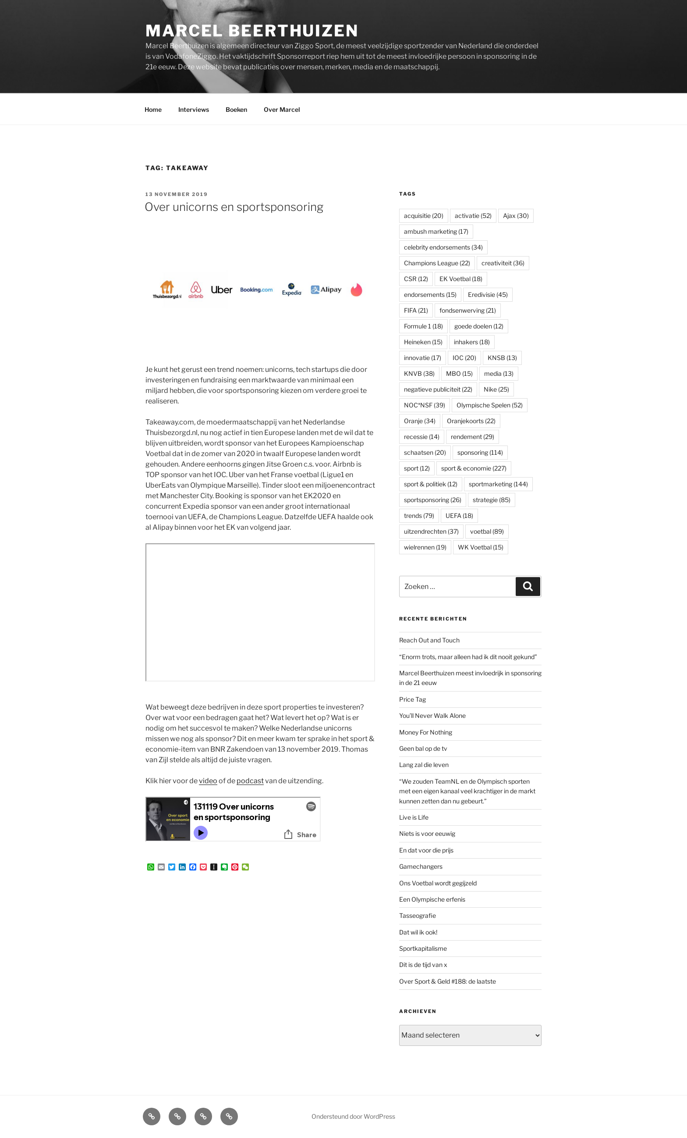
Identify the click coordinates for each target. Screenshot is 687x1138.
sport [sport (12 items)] (417, 468)
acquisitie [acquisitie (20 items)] (423, 215)
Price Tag (412, 699)
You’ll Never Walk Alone (432, 715)
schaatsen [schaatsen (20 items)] (425, 452)
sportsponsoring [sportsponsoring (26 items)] (432, 499)
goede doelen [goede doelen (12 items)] (478, 326)
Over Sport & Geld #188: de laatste (447, 981)
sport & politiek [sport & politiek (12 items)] (430, 484)
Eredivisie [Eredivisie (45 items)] (488, 294)
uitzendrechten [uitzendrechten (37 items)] (431, 531)
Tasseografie (417, 915)
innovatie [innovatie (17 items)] (422, 357)
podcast (250, 781)
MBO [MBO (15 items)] (459, 373)
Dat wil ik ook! (418, 932)
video (208, 781)
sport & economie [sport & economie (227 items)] (473, 468)
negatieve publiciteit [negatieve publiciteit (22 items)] (438, 389)
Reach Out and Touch (429, 640)
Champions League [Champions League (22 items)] (437, 263)
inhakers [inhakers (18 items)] (472, 342)
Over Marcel (282, 109)
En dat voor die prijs (426, 850)
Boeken (236, 109)
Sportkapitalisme (423, 948)
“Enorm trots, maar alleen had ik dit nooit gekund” (468, 656)
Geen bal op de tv (423, 748)
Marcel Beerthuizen (252, 30)
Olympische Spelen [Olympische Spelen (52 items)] (490, 405)
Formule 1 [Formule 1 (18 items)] (423, 326)
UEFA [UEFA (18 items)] (459, 515)
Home (153, 109)
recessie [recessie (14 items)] (421, 436)
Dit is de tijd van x (423, 964)
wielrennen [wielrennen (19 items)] (425, 547)
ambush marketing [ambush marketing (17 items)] (436, 231)
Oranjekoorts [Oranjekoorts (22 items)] (471, 421)
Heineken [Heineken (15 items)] (423, 342)
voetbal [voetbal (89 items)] (487, 531)
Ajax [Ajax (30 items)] (516, 215)
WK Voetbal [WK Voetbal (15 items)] (480, 547)
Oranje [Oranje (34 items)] (420, 421)
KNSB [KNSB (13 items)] (502, 357)
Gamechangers (421, 866)
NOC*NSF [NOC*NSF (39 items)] (424, 405)
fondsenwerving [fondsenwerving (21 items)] (467, 310)
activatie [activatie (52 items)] (473, 215)
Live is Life (413, 817)
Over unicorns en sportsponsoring (234, 207)
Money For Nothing (425, 732)
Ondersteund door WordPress (353, 1116)
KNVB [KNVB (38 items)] (419, 373)
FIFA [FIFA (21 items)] (416, 310)
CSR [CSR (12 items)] (416, 278)
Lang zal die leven (424, 764)
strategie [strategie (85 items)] (491, 499)
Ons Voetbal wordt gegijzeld (438, 883)
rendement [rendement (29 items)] (472, 436)
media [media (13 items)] (498, 373)
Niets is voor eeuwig (427, 833)
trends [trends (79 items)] (419, 515)
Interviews (193, 109)
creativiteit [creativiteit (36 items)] (503, 263)
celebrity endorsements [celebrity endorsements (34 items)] (443, 247)
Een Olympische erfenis (432, 899)
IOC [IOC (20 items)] (464, 357)
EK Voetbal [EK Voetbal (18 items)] (460, 278)
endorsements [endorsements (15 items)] (430, 294)
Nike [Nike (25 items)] (496, 389)
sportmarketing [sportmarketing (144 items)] (498, 484)
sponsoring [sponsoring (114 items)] (480, 452)
